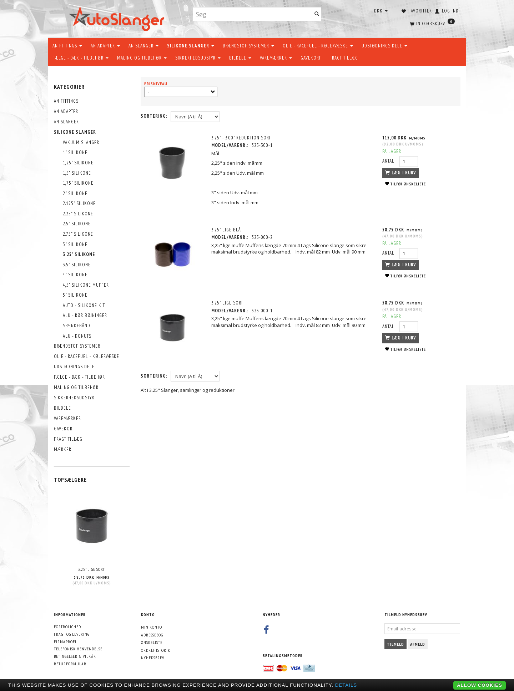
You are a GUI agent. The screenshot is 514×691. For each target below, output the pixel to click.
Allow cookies (479, 685)
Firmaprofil (66, 641)
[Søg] (316, 14)
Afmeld (417, 644)
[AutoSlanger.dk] (118, 17)
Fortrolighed (67, 626)
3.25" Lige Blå (226, 230)
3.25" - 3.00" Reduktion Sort (241, 138)
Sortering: (154, 116)
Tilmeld (395, 644)
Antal (389, 161)
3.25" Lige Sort (91, 569)
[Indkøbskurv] (431, 23)
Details (346, 685)
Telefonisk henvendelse (78, 648)
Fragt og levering (72, 634)
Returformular (70, 663)
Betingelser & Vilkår (75, 656)
